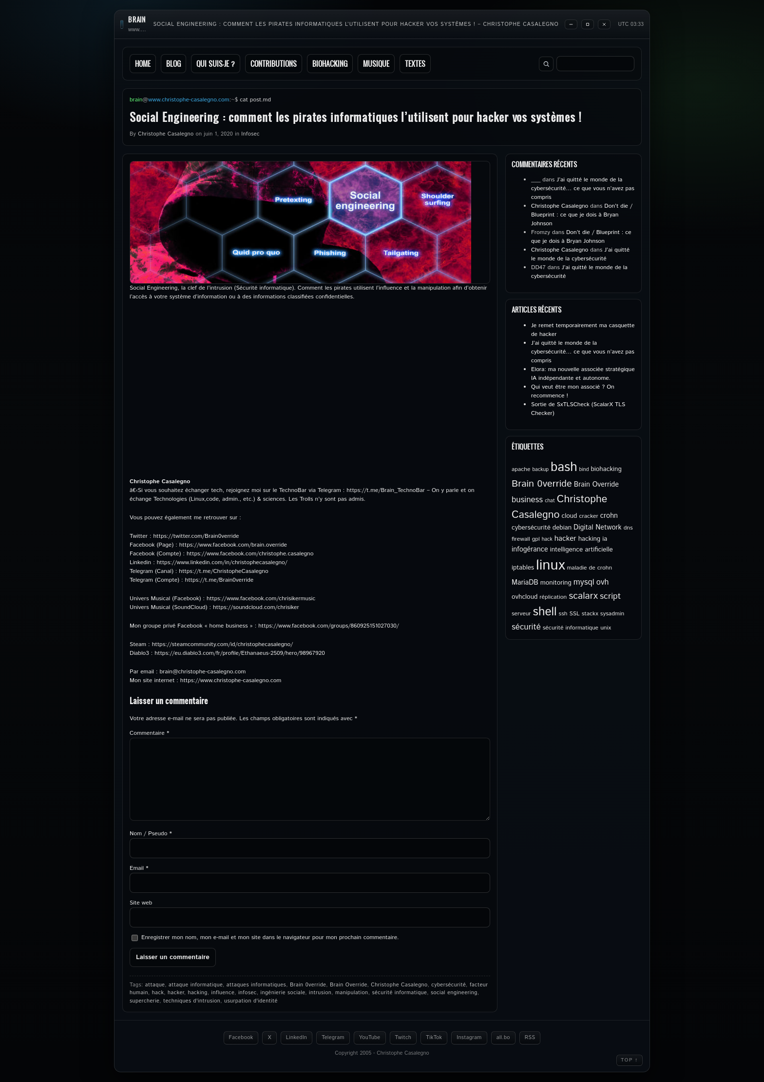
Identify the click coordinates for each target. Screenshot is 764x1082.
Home (143, 64)
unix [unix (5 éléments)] (605, 628)
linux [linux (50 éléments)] (550, 565)
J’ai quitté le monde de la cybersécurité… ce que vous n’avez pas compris (582, 188)
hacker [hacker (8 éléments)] (565, 538)
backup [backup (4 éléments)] (541, 469)
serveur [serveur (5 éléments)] (521, 614)
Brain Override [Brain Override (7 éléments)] (596, 485)
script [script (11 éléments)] (610, 596)
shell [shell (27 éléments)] (545, 612)
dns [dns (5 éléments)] (628, 528)
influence (223, 993)
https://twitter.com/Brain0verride (196, 536)
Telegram (333, 1038)
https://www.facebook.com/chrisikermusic (261, 598)
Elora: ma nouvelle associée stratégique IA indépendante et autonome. (583, 373)
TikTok (434, 1038)
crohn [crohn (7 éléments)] (609, 516)
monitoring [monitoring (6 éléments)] (556, 583)
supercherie (144, 1001)
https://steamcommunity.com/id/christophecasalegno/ (222, 644)
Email (139, 868)
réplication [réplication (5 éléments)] (553, 597)
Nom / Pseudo (151, 833)
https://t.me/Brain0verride (219, 580)
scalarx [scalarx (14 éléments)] (583, 596)
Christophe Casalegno (165, 134)
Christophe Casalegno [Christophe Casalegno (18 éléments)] (559, 507)
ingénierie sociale (283, 993)
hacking (197, 993)
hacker (176, 993)
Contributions (273, 64)
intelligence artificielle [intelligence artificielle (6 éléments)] (581, 549)
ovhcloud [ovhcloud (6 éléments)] (524, 597)
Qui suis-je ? (215, 64)
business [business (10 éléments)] (527, 500)
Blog (173, 64)
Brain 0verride (308, 985)
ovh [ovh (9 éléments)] (602, 582)
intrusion (320, 993)
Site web (141, 903)
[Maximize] (587, 24)
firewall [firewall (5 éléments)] (521, 539)
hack (158, 993)
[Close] (604, 24)
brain (137, 19)
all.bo (503, 1038)
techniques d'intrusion (191, 1001)
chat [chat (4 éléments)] (550, 501)
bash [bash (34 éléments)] (564, 467)
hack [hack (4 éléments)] (547, 539)
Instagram (469, 1038)
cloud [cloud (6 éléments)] (569, 516)
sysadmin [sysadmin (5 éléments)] (612, 614)
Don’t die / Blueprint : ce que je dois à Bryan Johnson (581, 215)
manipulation (351, 993)
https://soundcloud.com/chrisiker (256, 607)
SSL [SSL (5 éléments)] (574, 614)
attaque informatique (196, 985)
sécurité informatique (399, 993)
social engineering (454, 993)
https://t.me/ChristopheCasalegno (223, 571)
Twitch (403, 1038)
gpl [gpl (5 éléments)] (536, 539)
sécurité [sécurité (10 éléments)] (526, 627)
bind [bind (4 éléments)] (584, 469)
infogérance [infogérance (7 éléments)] (530, 549)
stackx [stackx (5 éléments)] (590, 614)
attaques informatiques (256, 985)
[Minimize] (571, 24)
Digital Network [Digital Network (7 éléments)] (597, 527)
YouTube (370, 1038)
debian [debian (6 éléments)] (562, 527)
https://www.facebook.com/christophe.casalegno (250, 554)
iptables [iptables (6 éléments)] (523, 567)
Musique (376, 64)
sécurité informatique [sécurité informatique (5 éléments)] (570, 628)
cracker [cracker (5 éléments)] (588, 516)
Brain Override (348, 985)
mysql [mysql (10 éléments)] (583, 582)
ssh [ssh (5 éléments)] (563, 614)
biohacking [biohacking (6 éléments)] (606, 469)
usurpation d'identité (251, 1001)
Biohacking (329, 64)
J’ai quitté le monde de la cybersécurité (580, 254)
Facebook (241, 1038)
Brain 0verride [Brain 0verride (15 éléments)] (542, 484)
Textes (415, 64)
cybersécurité (448, 985)
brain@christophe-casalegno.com (203, 672)
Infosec (250, 134)
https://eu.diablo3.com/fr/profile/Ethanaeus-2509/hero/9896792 (238, 653)
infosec (247, 993)
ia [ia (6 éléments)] (604, 539)
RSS (530, 1038)
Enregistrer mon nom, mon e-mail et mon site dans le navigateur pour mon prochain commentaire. (270, 937)
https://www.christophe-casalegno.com (231, 680)
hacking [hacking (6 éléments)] (589, 539)
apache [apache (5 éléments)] (521, 469)
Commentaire (149, 733)
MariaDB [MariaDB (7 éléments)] (525, 583)
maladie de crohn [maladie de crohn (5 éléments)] (589, 568)
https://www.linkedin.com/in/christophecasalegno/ (222, 562)
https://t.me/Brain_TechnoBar (385, 490)
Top (629, 1060)
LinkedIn (296, 1038)
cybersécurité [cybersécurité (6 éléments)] (531, 527)
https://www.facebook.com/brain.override (233, 545)
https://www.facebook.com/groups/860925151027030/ (328, 626)
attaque (155, 985)
